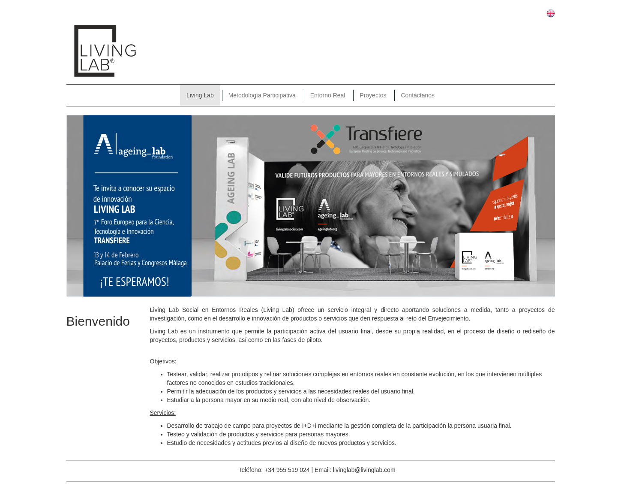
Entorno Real (327, 95)
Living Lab (200, 95)
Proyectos (373, 95)
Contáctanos (418, 95)
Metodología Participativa (262, 95)
